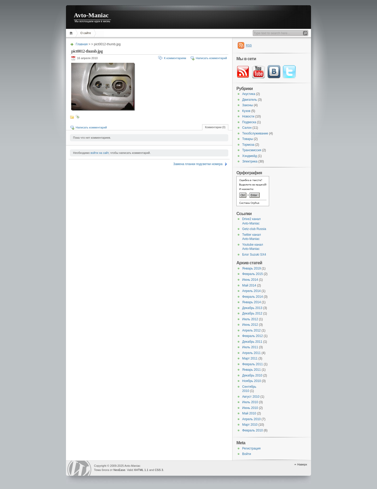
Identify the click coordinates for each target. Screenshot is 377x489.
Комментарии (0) (215, 127)
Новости (248, 116)
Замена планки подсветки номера (198, 164)
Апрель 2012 (251, 330)
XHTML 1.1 (141, 469)
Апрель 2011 (251, 353)
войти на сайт (100, 152)
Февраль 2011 (252, 364)
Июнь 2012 (250, 325)
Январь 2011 (251, 370)
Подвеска (249, 122)
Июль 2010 (250, 402)
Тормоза (248, 145)
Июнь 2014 (250, 280)
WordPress (79, 468)
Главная (72, 33)
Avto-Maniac (91, 15)
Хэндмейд (249, 156)
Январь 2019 (251, 268)
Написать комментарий (211, 58)
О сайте (85, 33)
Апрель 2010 (251, 419)
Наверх (302, 464)
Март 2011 (250, 358)
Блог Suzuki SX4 (254, 254)
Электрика (249, 161)
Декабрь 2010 (252, 375)
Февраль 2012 (252, 336)
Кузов (246, 111)
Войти (246, 454)
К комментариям (175, 58)
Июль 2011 (250, 347)
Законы (247, 105)
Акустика (248, 94)
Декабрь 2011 (252, 342)
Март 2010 (250, 424)
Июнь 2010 (250, 408)
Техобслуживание (255, 133)
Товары (247, 139)
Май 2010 (249, 413)
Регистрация (251, 448)
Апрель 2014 (251, 291)
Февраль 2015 (252, 274)
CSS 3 (159, 469)
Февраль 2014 (252, 297)
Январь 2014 (251, 302)
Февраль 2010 (252, 430)
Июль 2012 (250, 319)
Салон (247, 128)
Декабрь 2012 (252, 313)
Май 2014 (249, 285)
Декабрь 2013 (252, 308)
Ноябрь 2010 (251, 381)
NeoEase (119, 469)
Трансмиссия (251, 150)
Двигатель (249, 100)
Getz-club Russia (254, 229)
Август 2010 (250, 396)
